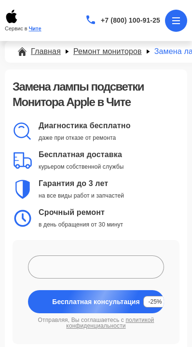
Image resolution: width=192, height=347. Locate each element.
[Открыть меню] (176, 21)
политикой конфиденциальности (110, 323)
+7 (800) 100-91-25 (130, 20)
